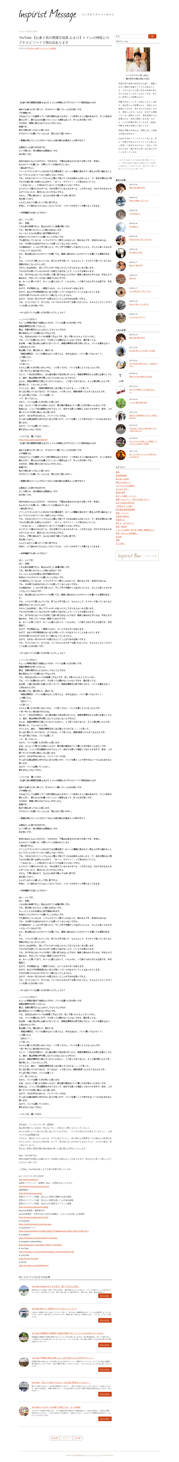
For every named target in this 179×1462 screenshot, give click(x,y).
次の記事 (77, 1438)
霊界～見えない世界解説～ (127, 533)
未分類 (118, 537)
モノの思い (120, 543)
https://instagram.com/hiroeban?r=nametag (38, 1238)
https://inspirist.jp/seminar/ (30, 1193)
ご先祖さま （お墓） (124, 506)
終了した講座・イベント (126, 496)
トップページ (66, 1438)
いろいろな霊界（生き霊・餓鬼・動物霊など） (135, 530)
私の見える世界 (33, 48)
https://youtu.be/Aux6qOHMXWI (33, 440)
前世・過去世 (121, 526)
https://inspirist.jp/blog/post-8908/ (33, 1207)
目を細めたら (134, 226)
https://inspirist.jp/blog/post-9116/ (33, 1217)
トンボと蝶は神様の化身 (138, 402)
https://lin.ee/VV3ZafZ (28, 1258)
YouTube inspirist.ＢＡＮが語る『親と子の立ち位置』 (56, 1286)
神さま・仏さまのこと (125, 523)
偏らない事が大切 (135, 265)
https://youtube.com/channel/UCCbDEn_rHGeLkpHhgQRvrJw (46, 1252)
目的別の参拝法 (122, 516)
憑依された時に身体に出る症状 (140, 377)
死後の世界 (120, 492)
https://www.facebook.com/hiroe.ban (35, 1224)
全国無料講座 (121, 475)
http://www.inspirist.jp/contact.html (34, 1186)
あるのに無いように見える (139, 304)
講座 (118, 472)
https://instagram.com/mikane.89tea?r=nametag (40, 1245)
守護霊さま (120, 520)
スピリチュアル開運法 (48, 48)
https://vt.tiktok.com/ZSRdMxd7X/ (34, 1265)
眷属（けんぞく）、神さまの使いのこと (133, 499)
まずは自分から (135, 214)
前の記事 (54, 1438)
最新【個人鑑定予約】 (137, 188)
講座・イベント (122, 513)
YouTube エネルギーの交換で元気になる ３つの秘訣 (56, 1407)
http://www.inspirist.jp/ (28, 1179)
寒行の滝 (132, 278)
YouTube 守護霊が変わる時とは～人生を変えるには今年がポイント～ (63, 1358)
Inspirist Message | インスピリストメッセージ (87, 1455)
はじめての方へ (122, 489)
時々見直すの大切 (135, 252)
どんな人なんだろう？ (137, 317)
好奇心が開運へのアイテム (139, 201)
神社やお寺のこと (123, 482)
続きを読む (105, 1296)
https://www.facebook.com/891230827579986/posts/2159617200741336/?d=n (54, 1231)
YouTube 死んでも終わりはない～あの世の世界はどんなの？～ (61, 1382)
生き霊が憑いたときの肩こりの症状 (142, 351)
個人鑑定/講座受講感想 (125, 509)
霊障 (118, 540)
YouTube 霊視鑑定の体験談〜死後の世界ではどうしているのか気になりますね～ (68, 1333)
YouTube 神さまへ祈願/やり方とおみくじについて (54, 1309)
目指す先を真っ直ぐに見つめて (140, 239)
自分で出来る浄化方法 (125, 503)
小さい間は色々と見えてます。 (140, 291)
